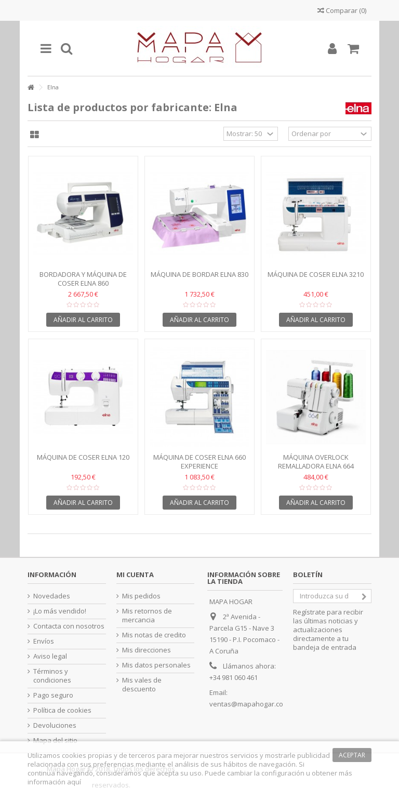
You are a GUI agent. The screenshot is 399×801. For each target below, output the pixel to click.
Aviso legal (50, 656)
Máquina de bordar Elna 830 (199, 274)
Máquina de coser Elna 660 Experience (199, 461)
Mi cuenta (135, 574)
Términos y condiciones (52, 676)
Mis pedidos (141, 596)
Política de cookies (62, 710)
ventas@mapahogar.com (249, 704)
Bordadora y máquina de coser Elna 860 (83, 279)
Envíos (43, 641)
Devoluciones (54, 725)
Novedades (51, 596)
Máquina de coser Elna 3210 (316, 274)
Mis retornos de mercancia (147, 615)
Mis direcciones (146, 650)
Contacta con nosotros (68, 626)
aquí (74, 781)
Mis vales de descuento (142, 684)
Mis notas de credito (154, 635)
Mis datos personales (156, 665)
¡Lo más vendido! (59, 611)
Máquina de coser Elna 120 (83, 457)
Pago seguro (53, 695)
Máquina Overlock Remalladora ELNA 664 (316, 461)
